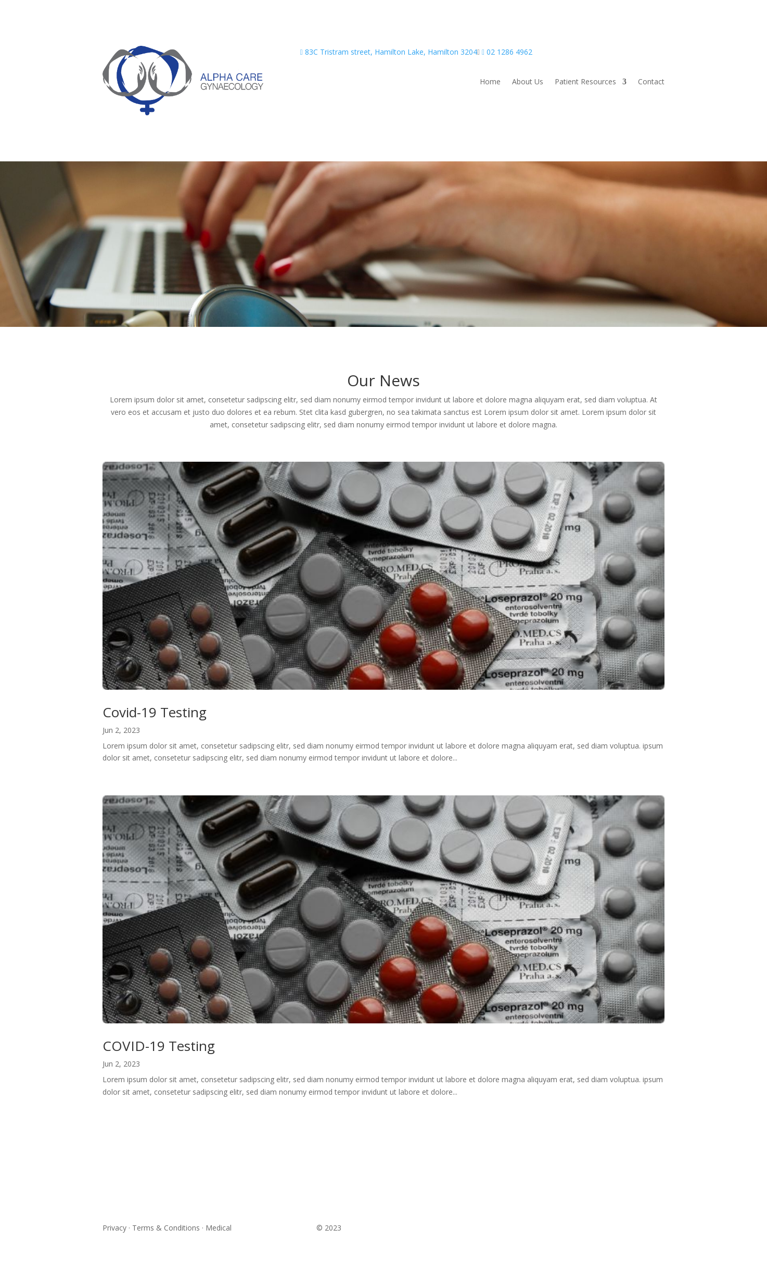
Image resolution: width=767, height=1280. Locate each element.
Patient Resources (585, 82)
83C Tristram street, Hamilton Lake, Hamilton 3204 (388, 52)
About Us (527, 82)
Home (490, 82)
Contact (651, 82)
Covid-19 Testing (155, 712)
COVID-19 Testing (159, 1045)
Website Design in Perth (274, 1228)
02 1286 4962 (507, 52)
